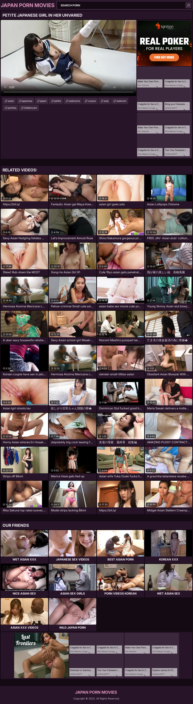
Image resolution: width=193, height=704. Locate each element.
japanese (27, 100)
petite (57, 100)
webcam (121, 100)
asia (106, 100)
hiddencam (30, 107)
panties (12, 107)
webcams (74, 100)
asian (11, 100)
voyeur (92, 100)
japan (43, 100)
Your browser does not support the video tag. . (68, 58)
